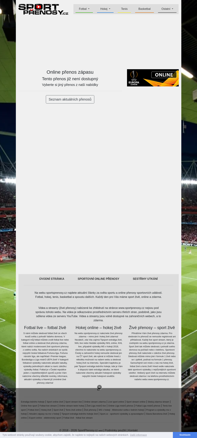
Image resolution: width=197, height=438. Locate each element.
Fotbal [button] (83, 8)
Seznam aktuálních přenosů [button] (70, 99)
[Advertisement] (98, 42)
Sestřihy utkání (145, 278)
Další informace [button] (138, 435)
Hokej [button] (104, 8)
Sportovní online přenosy (98, 278)
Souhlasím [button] (184, 435)
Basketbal (144, 8)
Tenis (124, 8)
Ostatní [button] (166, 8)
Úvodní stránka (51, 278)
